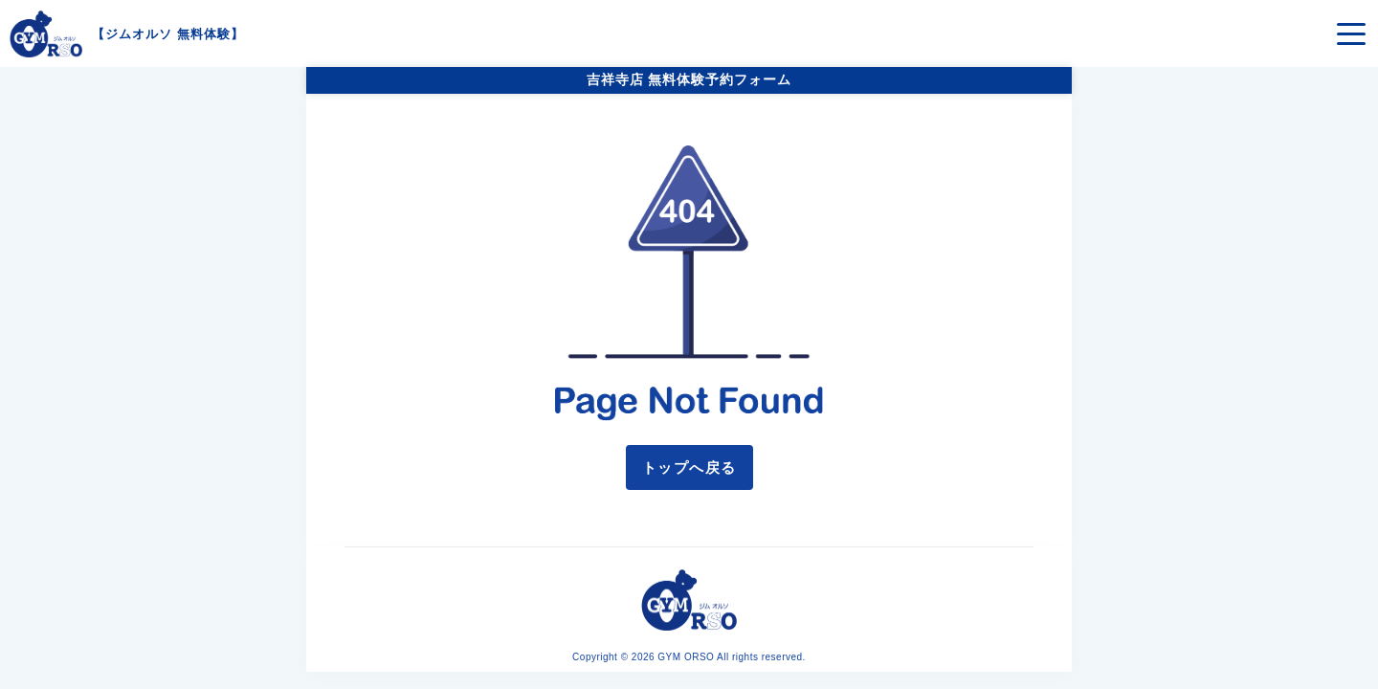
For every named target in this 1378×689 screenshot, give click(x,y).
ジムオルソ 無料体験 (168, 34)
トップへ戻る (689, 467)
